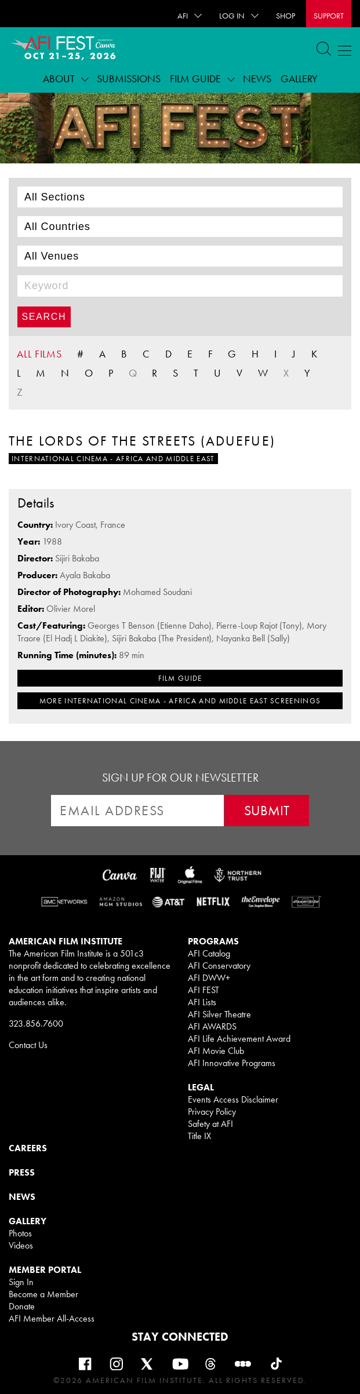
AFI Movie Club (216, 1051)
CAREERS (28, 1148)
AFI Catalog (209, 953)
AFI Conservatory (219, 965)
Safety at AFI (210, 1124)
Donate (22, 1306)
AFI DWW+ (209, 978)
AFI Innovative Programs (231, 1063)
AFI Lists (202, 1002)
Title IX (199, 1136)
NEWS (22, 1197)
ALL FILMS (39, 353)
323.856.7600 (36, 1023)
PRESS (22, 1172)
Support (329, 15)
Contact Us (28, 1045)
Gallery (299, 78)
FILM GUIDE (180, 678)
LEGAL (201, 1087)
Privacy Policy (212, 1111)
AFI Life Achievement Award (239, 1038)
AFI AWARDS (212, 1026)
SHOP (285, 15)
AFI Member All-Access (51, 1318)
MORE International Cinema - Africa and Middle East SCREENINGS (180, 701)
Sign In (21, 1282)
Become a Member (43, 1294)
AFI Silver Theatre (219, 1014)
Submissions (129, 78)
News (257, 78)
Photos (20, 1233)
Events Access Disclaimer (233, 1099)
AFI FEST (203, 990)
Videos (21, 1245)
